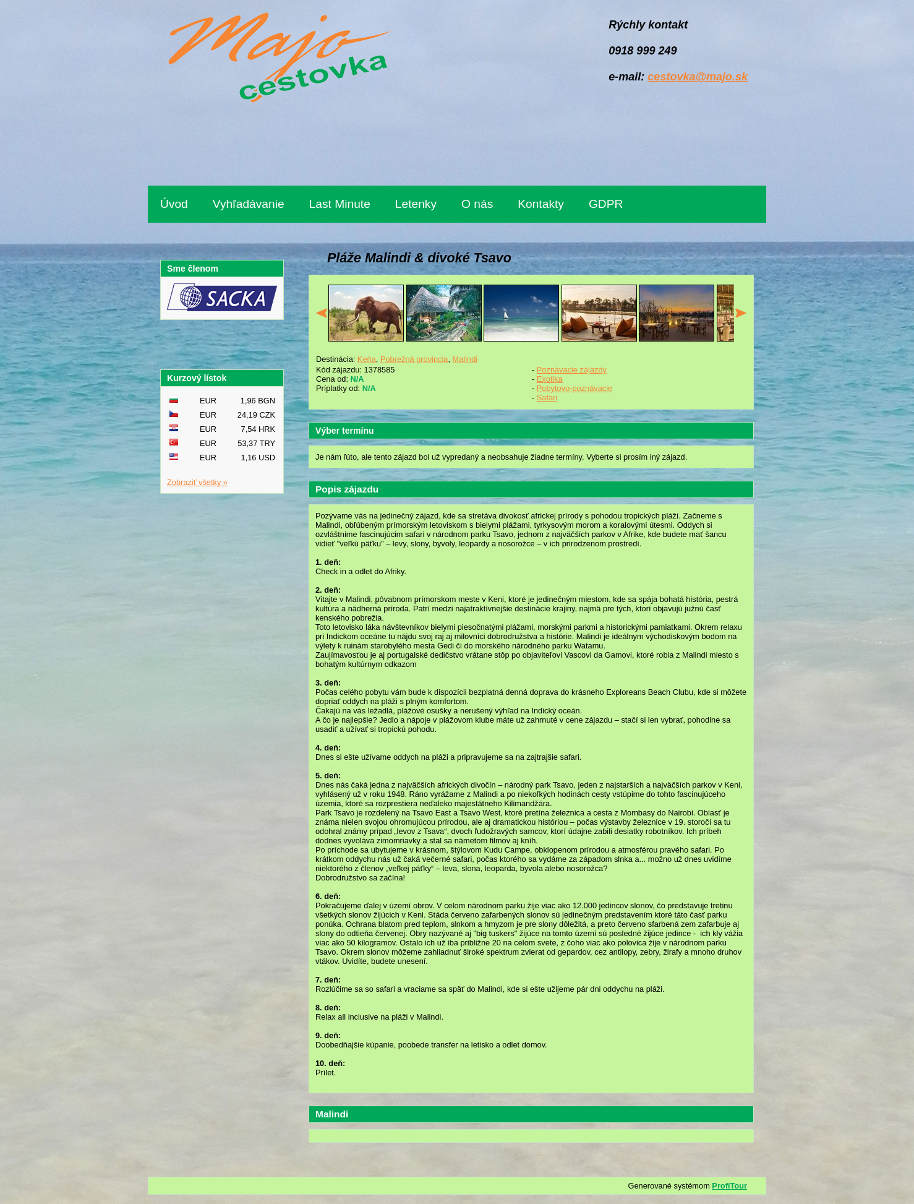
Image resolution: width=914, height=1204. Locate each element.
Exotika (550, 379)
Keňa (366, 359)
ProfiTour (729, 1185)
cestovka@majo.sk (697, 77)
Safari (547, 397)
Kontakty (541, 203)
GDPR (606, 203)
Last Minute (339, 203)
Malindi (465, 359)
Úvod (174, 203)
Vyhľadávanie (248, 203)
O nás (477, 203)
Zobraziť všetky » (197, 482)
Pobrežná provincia (414, 359)
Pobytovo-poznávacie (574, 388)
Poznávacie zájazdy (572, 369)
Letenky (416, 203)
